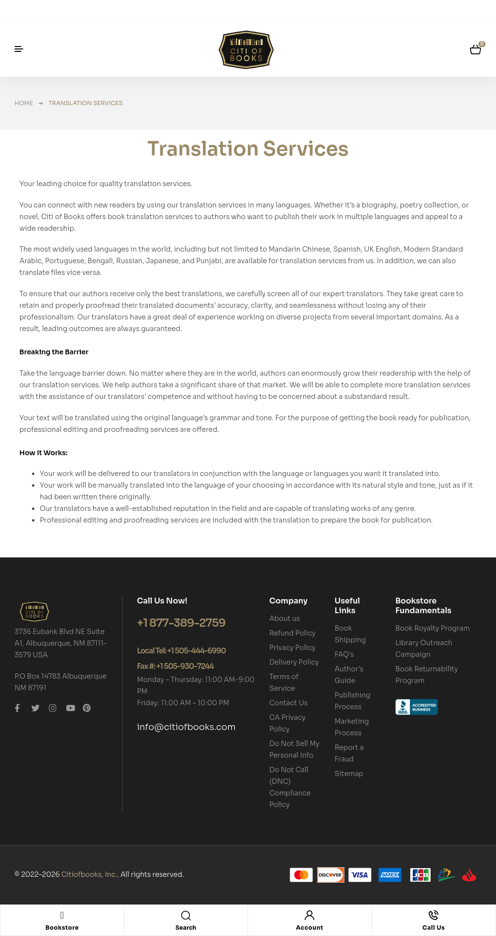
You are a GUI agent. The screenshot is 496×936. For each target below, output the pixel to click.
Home (24, 103)
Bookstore (62, 927)
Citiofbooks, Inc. (89, 874)
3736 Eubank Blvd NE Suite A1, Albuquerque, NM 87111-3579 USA (61, 643)
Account (309, 927)
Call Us (433, 927)
